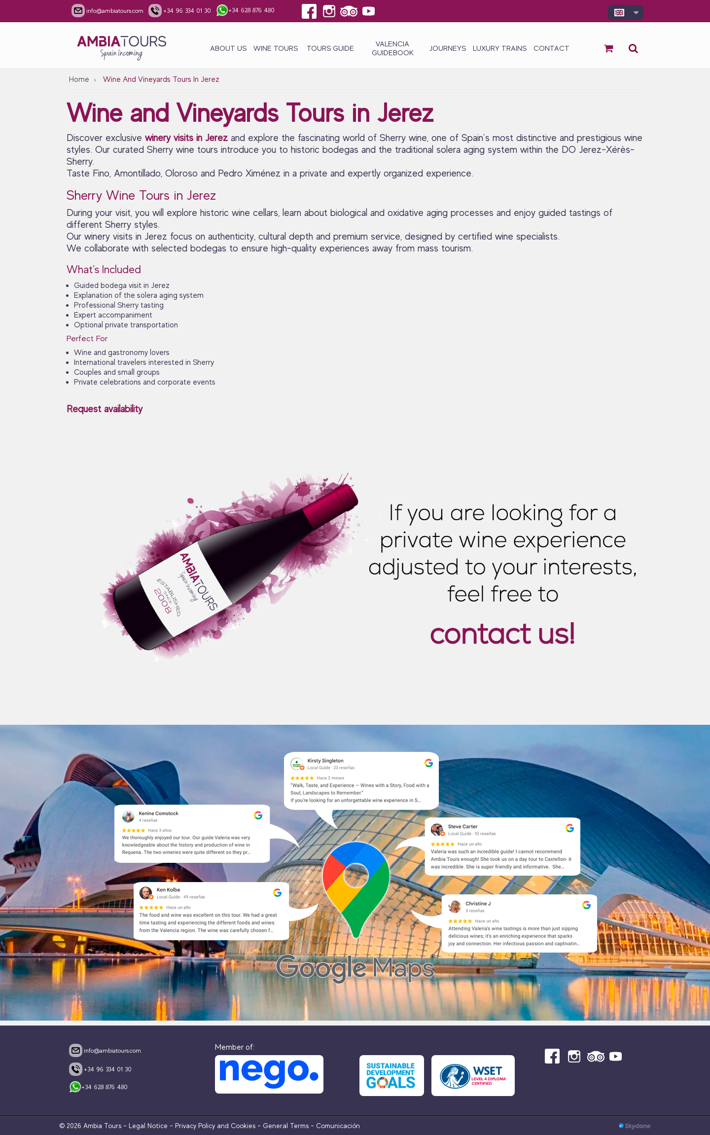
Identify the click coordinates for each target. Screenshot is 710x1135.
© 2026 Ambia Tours (91, 1126)
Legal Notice (148, 1126)
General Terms (286, 1126)
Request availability (104, 409)
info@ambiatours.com (105, 1050)
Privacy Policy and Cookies (215, 1126)
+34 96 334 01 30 (100, 1069)
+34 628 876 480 (98, 1088)
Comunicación (338, 1126)
